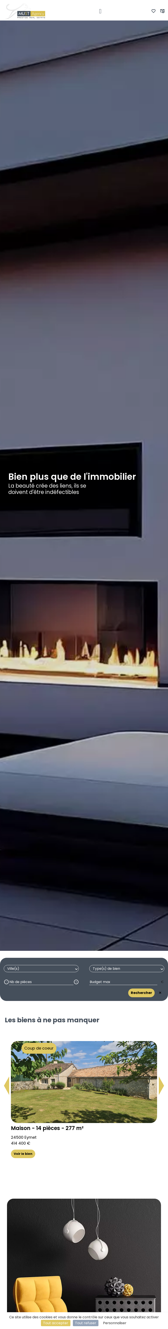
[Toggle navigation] (100, 11)
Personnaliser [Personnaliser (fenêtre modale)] (114, 1323)
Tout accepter (55, 1323)
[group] (84, 1096)
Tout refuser (85, 1323)
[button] (6, 1085)
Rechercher (141, 992)
